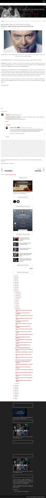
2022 (15, 282)
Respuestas (9, 124)
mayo (16, 303)
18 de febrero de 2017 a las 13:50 (26, 127)
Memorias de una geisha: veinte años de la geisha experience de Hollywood (25, 260)
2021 (15, 284)
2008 (15, 398)
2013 (15, 390)
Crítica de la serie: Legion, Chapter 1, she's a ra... (23, 355)
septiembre (17, 297)
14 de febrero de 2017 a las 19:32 (16, 114)
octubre (17, 295)
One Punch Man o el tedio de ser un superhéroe (22, 321)
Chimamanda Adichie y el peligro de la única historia (23, 381)
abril (16, 305)
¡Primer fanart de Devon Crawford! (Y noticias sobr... (23, 319)
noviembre (17, 293)
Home (2, 24)
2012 (15, 392)
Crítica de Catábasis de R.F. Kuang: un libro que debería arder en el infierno (25, 254)
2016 (15, 385)
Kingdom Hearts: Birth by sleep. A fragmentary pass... (24, 350)
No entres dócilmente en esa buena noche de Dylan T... (23, 340)
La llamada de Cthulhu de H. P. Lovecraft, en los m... (24, 358)
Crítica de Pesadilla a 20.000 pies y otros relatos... (22, 345)
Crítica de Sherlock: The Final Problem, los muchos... (23, 367)
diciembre (17, 292)
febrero (16, 308)
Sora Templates (33, 496)
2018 (15, 289)
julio (16, 300)
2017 (15, 290)
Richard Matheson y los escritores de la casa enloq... (23, 375)
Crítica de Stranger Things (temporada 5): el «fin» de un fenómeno (24, 239)
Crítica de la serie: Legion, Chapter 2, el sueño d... (23, 329)
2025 (15, 277)
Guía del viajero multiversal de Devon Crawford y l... (24, 316)
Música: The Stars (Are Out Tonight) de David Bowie (23, 378)
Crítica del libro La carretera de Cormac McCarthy (22, 313)
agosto (16, 298)
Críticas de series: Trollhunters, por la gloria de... (23, 324)
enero (16, 383)
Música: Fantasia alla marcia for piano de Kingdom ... (22, 337)
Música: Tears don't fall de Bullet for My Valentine (22, 362)
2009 (15, 396)
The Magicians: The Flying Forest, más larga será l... (23, 332)
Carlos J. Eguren (13, 127)
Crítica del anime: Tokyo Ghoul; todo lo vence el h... (23, 311)
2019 (15, 287)
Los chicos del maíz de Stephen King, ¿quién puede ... (23, 343)
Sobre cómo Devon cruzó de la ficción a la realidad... (22, 327)
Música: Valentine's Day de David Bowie (22, 347)
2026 (15, 275)
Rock (14, 24)
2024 (15, 279)
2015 (15, 387)
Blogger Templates (41, 496)
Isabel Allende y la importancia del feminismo (23, 359)
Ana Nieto (8, 114)
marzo (16, 307)
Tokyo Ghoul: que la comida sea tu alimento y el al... (24, 373)
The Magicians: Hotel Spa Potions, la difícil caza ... (24, 370)
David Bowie (6, 24)
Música (11, 24)
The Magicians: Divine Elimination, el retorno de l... (24, 352)
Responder (7, 121)
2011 (15, 393)
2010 (15, 395)
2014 (15, 388)
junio (16, 302)
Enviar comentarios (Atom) (11, 174)
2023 (15, 280)
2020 (15, 285)
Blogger (30, 491)
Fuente (30, 56)
